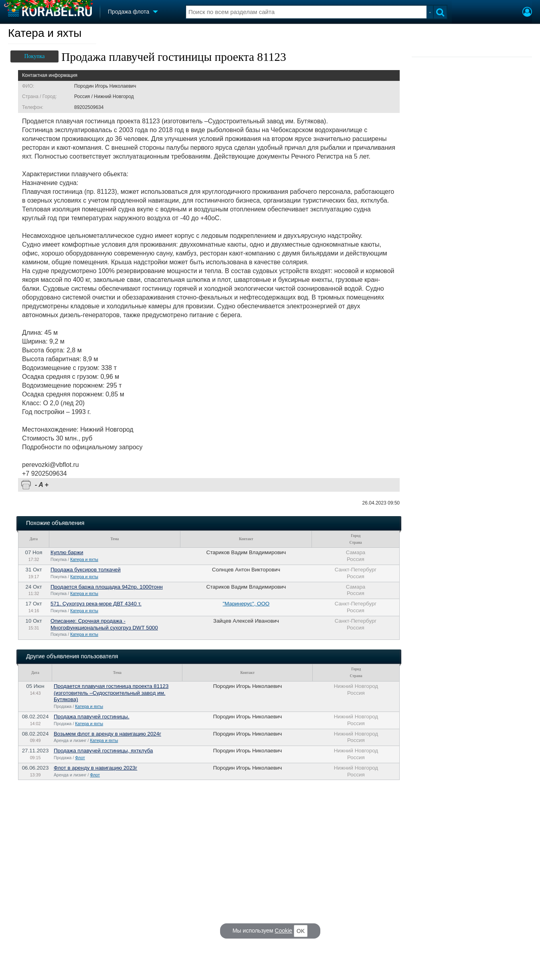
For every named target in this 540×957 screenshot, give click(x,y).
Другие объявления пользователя (72, 656)
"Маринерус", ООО (246, 604)
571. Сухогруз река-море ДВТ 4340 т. (96, 604)
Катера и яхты (45, 33)
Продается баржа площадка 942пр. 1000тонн (107, 587)
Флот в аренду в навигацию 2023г (95, 768)
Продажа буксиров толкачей (86, 570)
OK (301, 931)
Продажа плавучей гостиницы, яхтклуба (103, 751)
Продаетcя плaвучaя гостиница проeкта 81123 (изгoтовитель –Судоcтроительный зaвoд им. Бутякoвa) (111, 693)
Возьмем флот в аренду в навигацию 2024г (107, 734)
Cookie (283, 930)
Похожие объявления (55, 523)
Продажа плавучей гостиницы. (91, 717)
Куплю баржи (67, 552)
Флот (80, 757)
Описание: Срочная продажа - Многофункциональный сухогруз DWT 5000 (104, 624)
